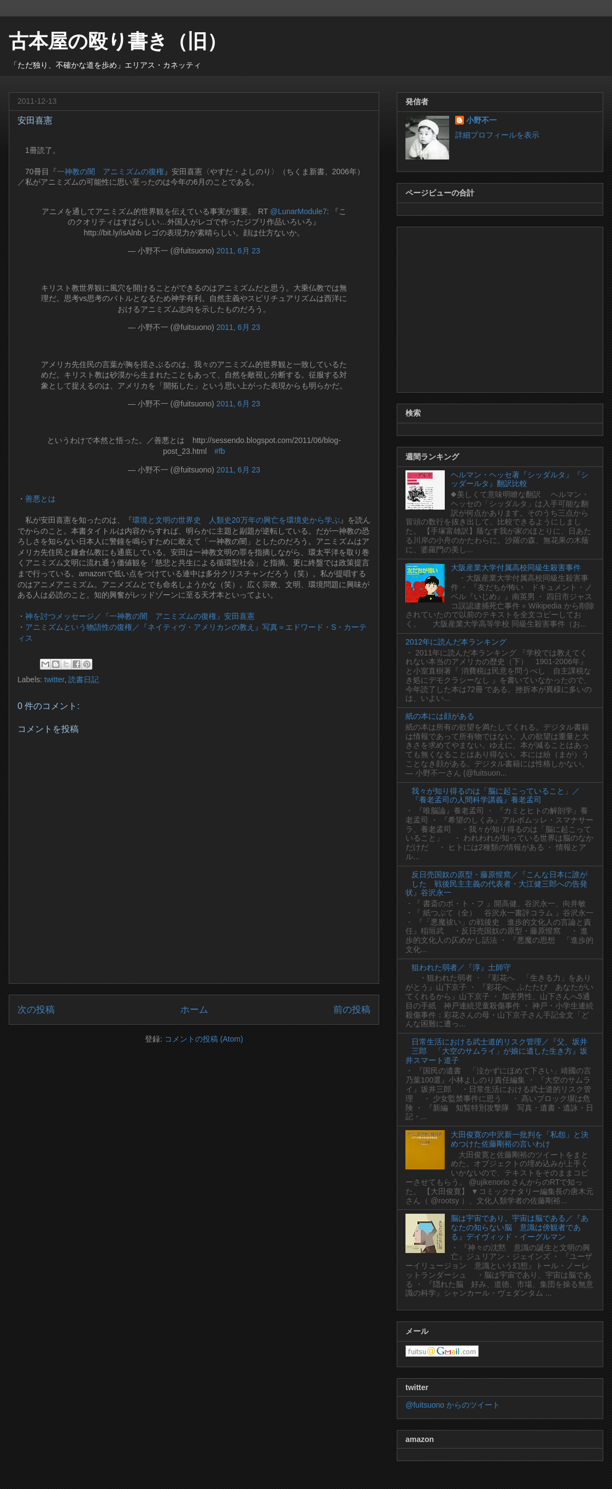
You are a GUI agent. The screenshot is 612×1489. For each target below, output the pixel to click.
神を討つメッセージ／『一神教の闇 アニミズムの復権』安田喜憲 (140, 616)
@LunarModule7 (298, 211)
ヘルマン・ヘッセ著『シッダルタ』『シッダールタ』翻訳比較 (520, 479)
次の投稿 (36, 1010)
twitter (54, 679)
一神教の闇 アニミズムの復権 (110, 171)
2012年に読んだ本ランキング (456, 641)
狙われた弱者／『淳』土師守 (461, 967)
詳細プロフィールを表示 (497, 135)
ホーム (194, 1010)
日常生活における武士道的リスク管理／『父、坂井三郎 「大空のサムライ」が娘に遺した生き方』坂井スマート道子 (496, 1051)
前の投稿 (351, 1010)
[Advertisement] (500, 307)
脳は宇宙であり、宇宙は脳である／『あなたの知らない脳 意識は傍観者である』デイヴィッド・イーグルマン (520, 1227)
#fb (219, 451)
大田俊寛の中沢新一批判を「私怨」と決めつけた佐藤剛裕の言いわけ (520, 1139)
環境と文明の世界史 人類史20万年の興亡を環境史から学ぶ (236, 520)
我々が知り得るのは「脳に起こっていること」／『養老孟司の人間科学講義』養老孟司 (495, 796)
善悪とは (40, 498)
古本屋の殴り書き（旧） (118, 41)
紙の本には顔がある (439, 716)
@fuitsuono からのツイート (452, 1405)
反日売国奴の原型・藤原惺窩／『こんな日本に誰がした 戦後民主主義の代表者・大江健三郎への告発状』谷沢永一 (496, 883)
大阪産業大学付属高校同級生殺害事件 (516, 567)
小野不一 (481, 120)
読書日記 (83, 679)
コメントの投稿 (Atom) (203, 1039)
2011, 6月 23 (238, 250)
